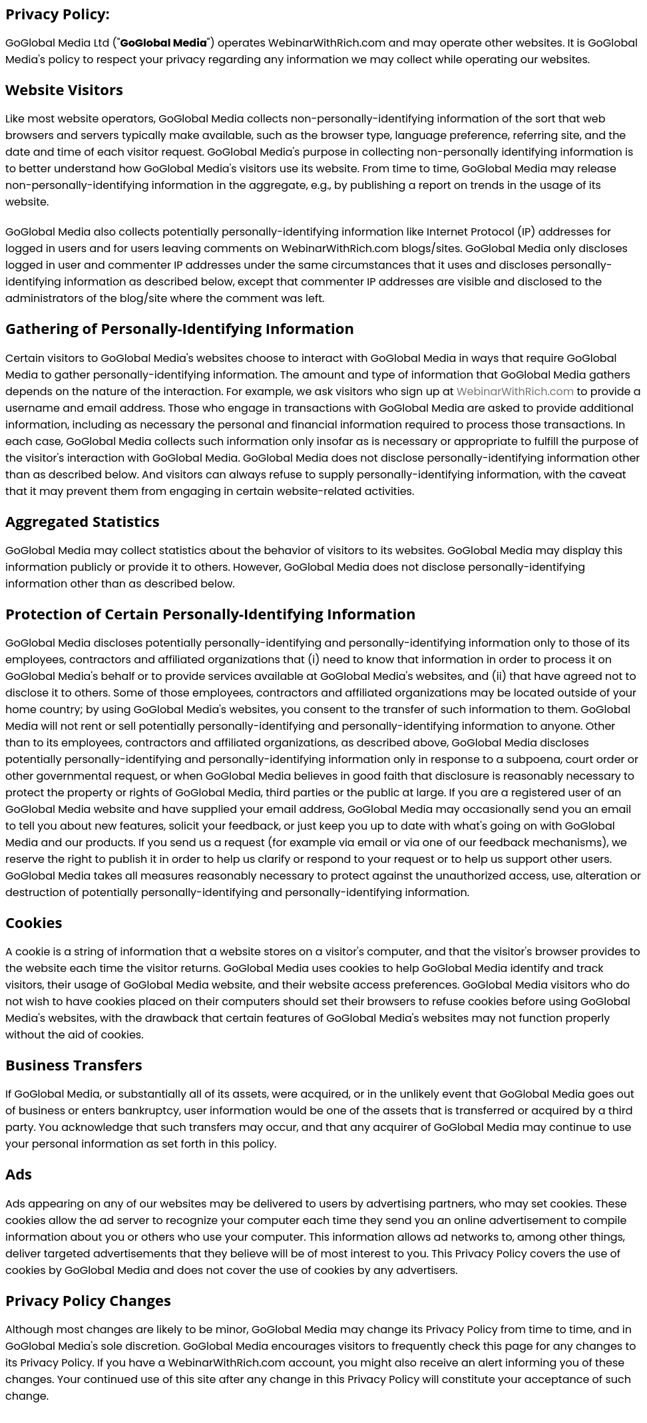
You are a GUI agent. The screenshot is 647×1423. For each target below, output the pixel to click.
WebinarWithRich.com (515, 391)
